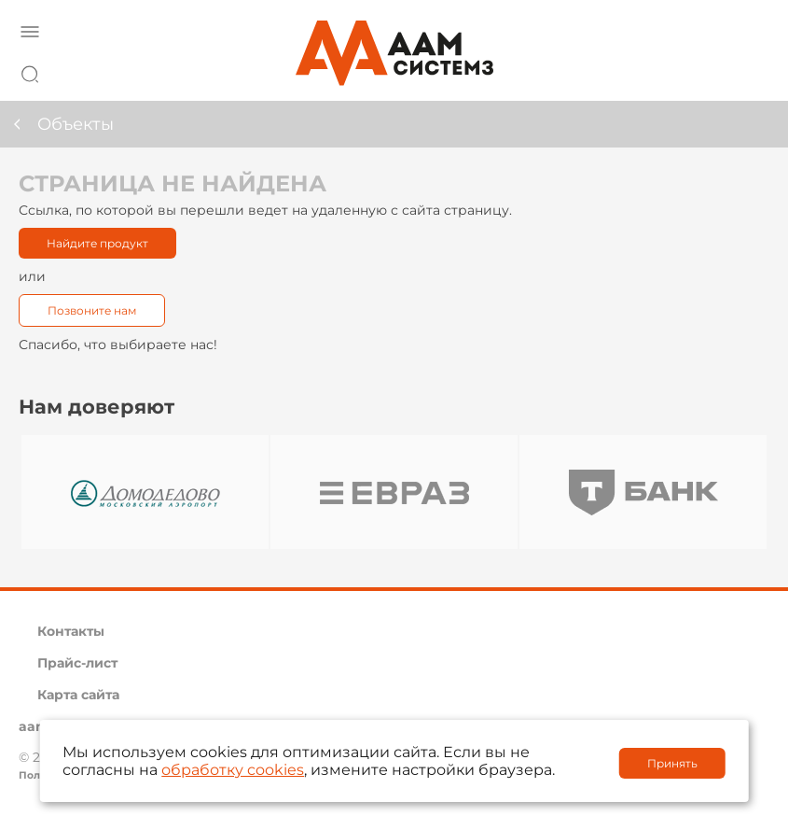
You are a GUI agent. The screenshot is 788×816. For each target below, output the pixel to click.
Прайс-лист (77, 662)
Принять (672, 763)
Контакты (70, 631)
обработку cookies (232, 770)
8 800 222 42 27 (749, 71)
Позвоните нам (92, 310)
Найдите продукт (97, 243)
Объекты (75, 124)
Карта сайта (78, 694)
